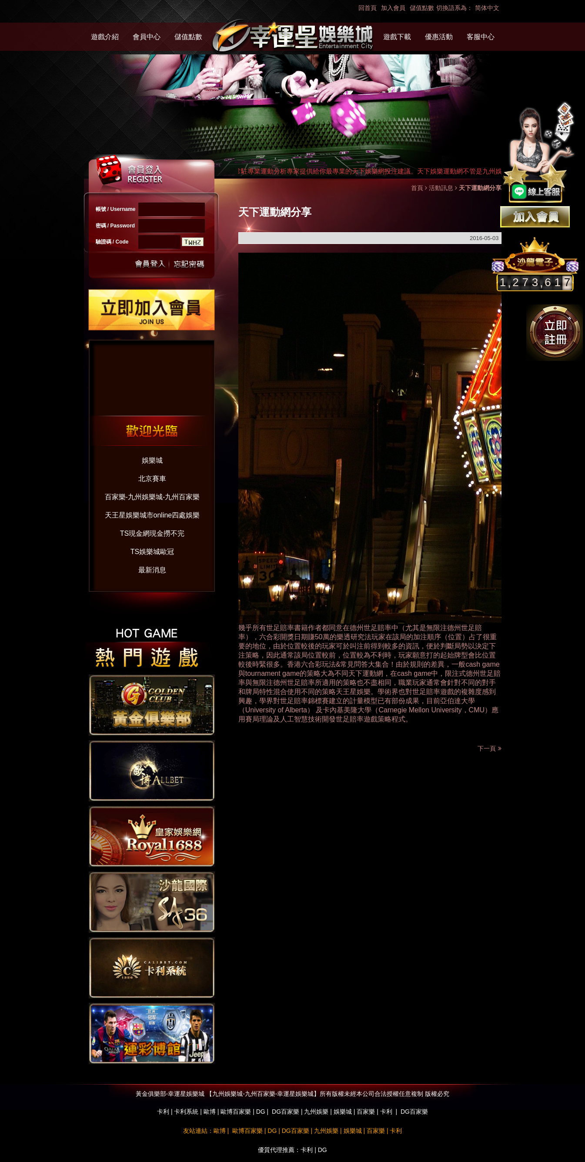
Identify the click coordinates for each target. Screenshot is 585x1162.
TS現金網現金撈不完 (152, 533)
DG (260, 1111)
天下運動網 (365, 673)
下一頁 (489, 748)
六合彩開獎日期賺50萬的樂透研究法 (315, 637)
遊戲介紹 (105, 36)
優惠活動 (439, 36)
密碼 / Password (115, 226)
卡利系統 (186, 1111)
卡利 (163, 1111)
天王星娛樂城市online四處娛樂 (152, 515)
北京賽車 (152, 478)
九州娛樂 (316, 1111)
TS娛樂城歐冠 (152, 551)
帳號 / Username (116, 209)
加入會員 (393, 7)
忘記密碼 (186, 264)
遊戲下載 (397, 36)
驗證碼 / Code (112, 242)
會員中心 (146, 36)
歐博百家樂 (236, 1111)
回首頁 (367, 7)
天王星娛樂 (353, 691)
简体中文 (487, 7)
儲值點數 (422, 7)
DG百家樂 (285, 1111)
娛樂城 (152, 460)
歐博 (210, 1111)
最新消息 (152, 570)
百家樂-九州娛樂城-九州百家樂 (152, 497)
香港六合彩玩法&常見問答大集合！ (341, 664)
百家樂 (366, 1111)
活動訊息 (441, 187)
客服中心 (481, 36)
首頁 (417, 187)
